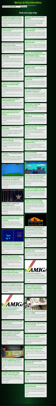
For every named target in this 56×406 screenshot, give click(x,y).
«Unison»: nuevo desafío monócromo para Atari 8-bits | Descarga (12, 139)
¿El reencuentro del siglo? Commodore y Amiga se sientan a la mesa (12, 44)
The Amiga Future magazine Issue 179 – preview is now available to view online (12, 284)
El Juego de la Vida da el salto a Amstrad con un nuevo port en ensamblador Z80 (12, 243)
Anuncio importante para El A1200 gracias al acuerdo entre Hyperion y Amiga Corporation (12, 218)
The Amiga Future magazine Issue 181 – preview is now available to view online (12, 18)
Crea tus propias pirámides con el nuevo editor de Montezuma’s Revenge (12, 271)
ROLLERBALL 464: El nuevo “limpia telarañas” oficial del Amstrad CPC (10, 373)
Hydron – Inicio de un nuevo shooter (34, 239)
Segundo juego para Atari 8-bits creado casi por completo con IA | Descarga (35, 347)
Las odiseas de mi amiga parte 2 (33, 273)
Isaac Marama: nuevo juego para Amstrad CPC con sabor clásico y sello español (35, 176)
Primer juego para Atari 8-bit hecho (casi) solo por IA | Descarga (35, 385)
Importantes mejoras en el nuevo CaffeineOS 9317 (33, 362)
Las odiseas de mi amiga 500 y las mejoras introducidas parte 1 (10, 309)
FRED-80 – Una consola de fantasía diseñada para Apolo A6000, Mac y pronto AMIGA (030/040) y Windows (35, 54)
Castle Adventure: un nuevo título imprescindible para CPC (10, 204)
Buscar (24, 6)
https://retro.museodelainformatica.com (28, 5)
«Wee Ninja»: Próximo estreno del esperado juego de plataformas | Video (11, 257)
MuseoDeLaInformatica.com (45, 405)
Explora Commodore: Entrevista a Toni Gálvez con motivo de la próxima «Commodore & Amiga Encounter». (34, 286)
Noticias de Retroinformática (28, 2)
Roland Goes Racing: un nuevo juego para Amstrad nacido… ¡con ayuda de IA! (12, 178)
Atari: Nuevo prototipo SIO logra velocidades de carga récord (33, 90)
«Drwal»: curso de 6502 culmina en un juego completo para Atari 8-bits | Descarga (11, 112)
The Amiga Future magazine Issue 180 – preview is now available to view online (35, 189)
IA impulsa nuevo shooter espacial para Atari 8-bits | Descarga (35, 127)
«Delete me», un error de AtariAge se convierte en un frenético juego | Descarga (11, 84)
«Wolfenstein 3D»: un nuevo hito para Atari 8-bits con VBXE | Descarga (11, 70)
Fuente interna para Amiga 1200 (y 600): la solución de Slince (12, 322)
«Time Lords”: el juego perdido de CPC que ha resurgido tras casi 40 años (34, 228)
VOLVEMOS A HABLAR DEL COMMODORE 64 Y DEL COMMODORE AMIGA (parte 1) (12, 360)
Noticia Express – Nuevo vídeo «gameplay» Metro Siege (32, 105)
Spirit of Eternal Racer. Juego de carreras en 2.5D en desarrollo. (35, 324)
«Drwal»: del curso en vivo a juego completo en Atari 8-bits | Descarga (34, 201)
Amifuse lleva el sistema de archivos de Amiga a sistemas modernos (35, 335)
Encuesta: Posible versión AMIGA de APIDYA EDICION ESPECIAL (11, 99)
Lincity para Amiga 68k (31, 152)
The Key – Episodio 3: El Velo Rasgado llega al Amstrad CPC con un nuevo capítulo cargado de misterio (11, 333)
